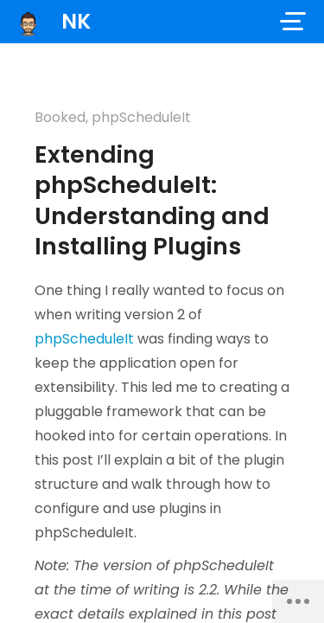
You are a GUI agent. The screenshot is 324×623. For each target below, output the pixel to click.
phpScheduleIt (141, 117)
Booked (60, 117)
